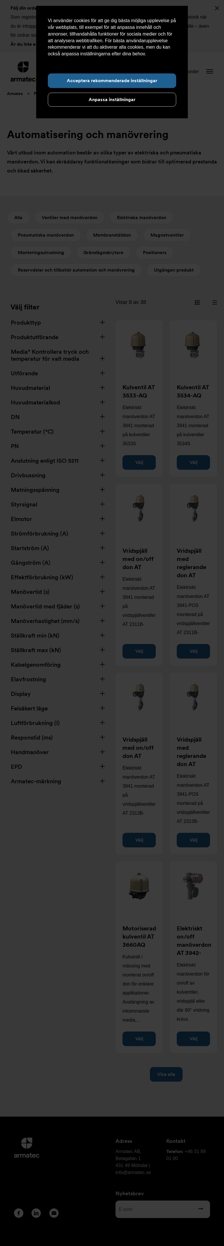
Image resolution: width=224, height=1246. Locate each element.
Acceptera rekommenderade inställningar (112, 80)
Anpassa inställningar (112, 99)
